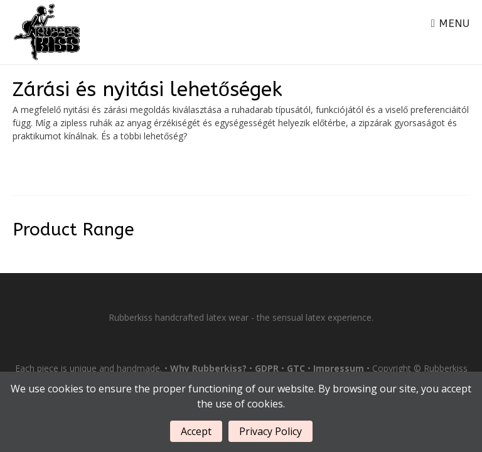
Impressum (338, 368)
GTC (296, 368)
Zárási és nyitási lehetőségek (147, 89)
